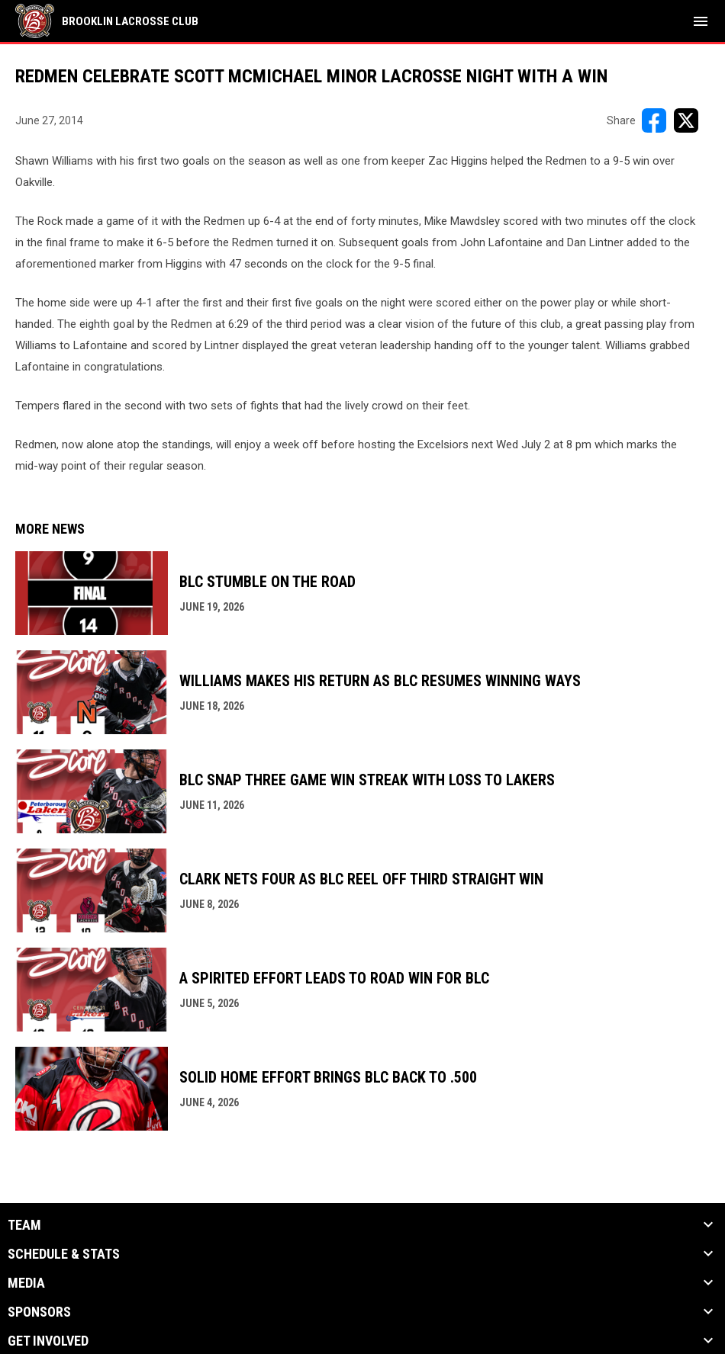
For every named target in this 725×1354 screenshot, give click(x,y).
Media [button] (26, 1283)
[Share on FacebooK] (654, 120)
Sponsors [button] (39, 1312)
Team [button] (24, 1225)
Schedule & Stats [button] (64, 1254)
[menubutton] (700, 21)
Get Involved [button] (48, 1341)
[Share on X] (686, 120)
